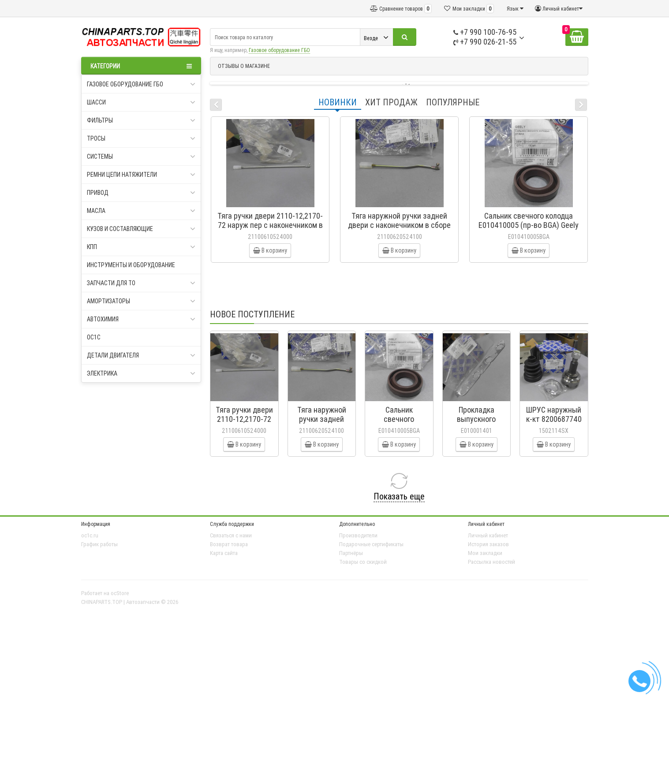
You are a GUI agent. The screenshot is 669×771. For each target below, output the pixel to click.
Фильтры (141, 120)
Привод (141, 192)
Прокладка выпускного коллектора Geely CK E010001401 (476, 424)
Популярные (452, 102)
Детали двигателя (141, 355)
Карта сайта (224, 553)
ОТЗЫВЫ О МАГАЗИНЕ (244, 66)
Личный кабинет (488, 535)
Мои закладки (485, 553)
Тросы (141, 138)
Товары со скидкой (363, 562)
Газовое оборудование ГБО (279, 50)
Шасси (141, 102)
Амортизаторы (141, 301)
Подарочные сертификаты (371, 544)
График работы (99, 544)
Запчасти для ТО (141, 283)
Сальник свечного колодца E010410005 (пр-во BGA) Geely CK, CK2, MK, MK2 (528, 225)
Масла (141, 210)
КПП (141, 246)
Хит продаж (391, 102)
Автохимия (141, 319)
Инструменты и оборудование (131, 265)
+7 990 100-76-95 (484, 32)
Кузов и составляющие (141, 228)
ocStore (120, 593)
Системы (141, 156)
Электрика (141, 373)
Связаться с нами (231, 535)
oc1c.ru (89, 535)
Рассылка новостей (491, 562)
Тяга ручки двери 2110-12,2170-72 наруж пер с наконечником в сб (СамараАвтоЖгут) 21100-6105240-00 (270, 230)
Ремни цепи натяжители (141, 174)
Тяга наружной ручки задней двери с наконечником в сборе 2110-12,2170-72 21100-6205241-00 (399, 230)
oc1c (94, 337)
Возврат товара (229, 544)
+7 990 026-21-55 (484, 42)
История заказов (488, 544)
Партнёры (351, 553)
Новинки (337, 102)
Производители (358, 535)
